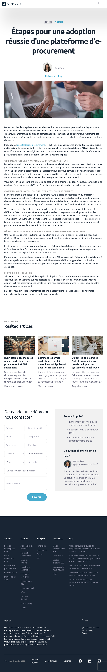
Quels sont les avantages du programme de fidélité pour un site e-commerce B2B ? (84, 549)
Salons (23, 608)
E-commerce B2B (26, 582)
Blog (55, 574)
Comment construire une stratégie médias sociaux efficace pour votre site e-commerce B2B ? (84, 559)
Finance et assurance (25, 575)
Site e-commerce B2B (9, 559)
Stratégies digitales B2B (58, 561)
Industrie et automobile (26, 568)
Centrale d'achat (24, 597)
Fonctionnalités (11, 573)
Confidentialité (51, 661)
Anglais (59, 22)
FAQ (38, 558)
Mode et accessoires (26, 554)
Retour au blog (53, 76)
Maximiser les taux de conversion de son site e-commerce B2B (83, 574)
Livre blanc (58, 556)
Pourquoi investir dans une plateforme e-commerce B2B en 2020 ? (83, 582)
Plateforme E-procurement (10, 567)
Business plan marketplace (59, 568)
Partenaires (41, 546)
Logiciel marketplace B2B (9, 549)
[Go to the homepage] (11, 3)
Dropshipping (27, 603)
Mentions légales (35, 660)
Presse (40, 554)
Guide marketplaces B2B (59, 549)
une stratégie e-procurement (31, 145)
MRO (23, 592)
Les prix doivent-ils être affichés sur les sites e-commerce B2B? (84, 567)
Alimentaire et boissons (26, 547)
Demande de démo (10, 578)
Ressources (42, 550)
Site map (67, 661)
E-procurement (27, 588)
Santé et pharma (24, 561)
